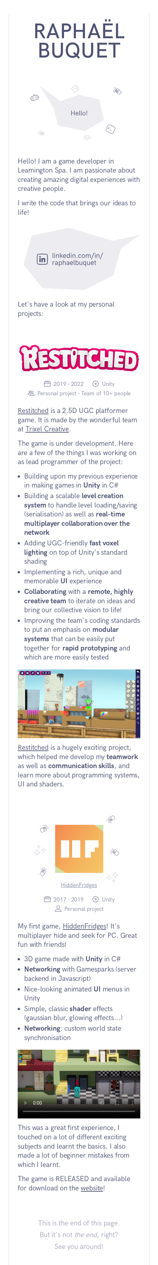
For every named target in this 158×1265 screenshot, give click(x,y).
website (92, 1188)
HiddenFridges (79, 885)
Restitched (33, 411)
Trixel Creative (47, 429)
